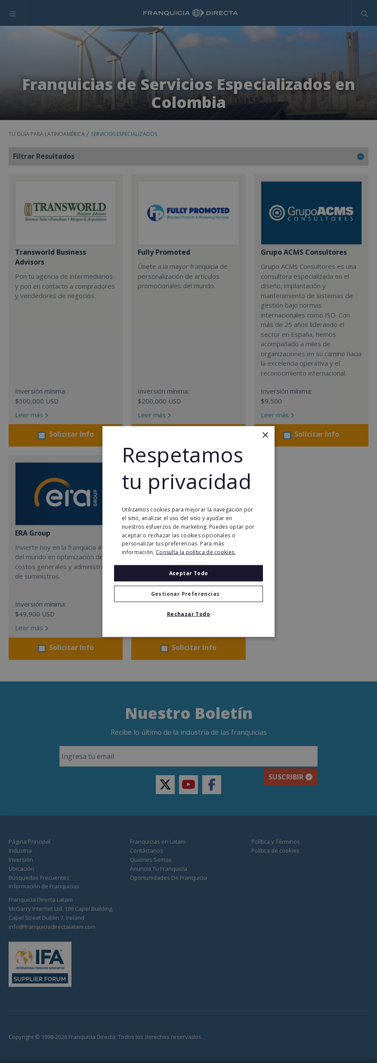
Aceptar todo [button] (188, 573)
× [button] (265, 435)
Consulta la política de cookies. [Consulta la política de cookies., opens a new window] (196, 552)
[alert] (188, 531)
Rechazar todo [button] (188, 614)
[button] (188, 594)
